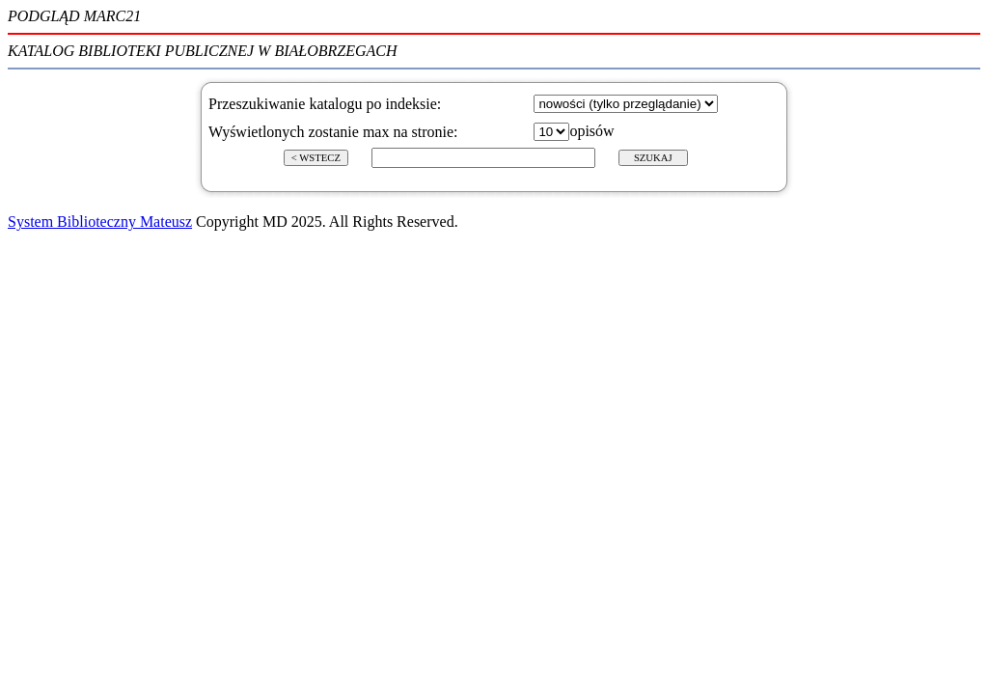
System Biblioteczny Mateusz (100, 221)
